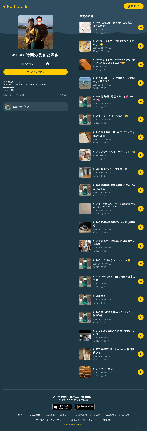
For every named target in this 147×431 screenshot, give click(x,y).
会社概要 (50, 415)
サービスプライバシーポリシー (51, 420)
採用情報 (64, 415)
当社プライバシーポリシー (84, 420)
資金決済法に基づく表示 (117, 415)
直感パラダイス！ (31, 63)
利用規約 (107, 420)
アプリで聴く (35, 72)
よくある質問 (34, 415)
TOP (20, 415)
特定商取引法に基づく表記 (87, 415)
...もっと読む (9, 90)
